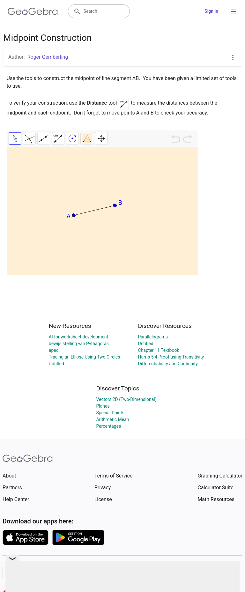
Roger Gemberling (47, 57)
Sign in (211, 11)
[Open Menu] (233, 11)
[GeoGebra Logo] (33, 11)
